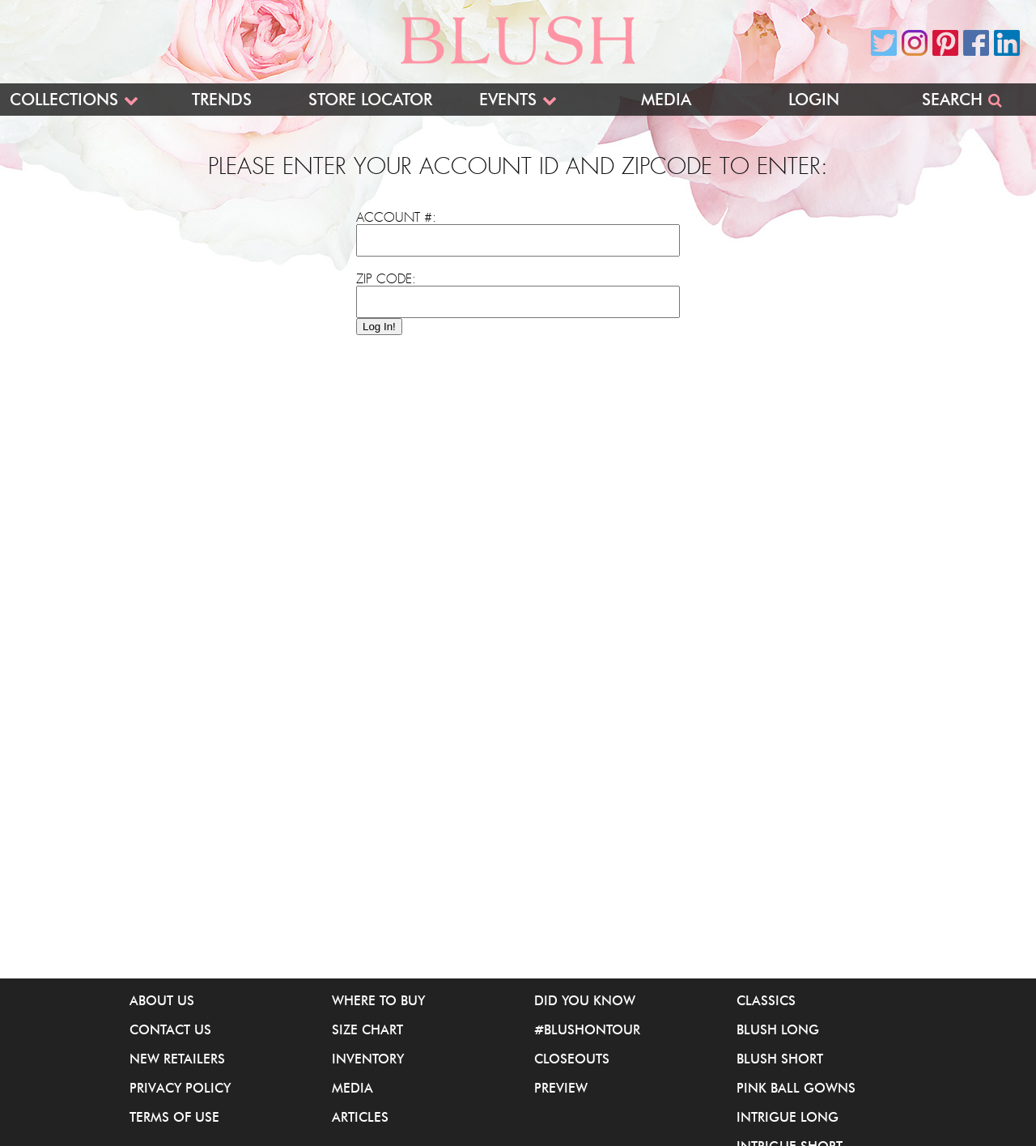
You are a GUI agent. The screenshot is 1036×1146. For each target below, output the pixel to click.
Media (666, 99)
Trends (222, 99)
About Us (162, 1000)
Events (508, 99)
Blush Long (778, 1029)
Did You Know (584, 1000)
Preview (561, 1087)
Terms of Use (174, 1117)
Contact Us (170, 1029)
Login (813, 99)
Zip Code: (386, 279)
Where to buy (378, 1000)
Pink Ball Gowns (796, 1087)
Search (952, 99)
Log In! (379, 326)
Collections (64, 99)
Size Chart (367, 1029)
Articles (360, 1117)
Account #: (396, 217)
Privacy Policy (180, 1087)
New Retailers (177, 1058)
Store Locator (370, 99)
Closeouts (571, 1058)
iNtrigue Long (788, 1117)
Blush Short (780, 1058)
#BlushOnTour (587, 1029)
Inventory (368, 1058)
